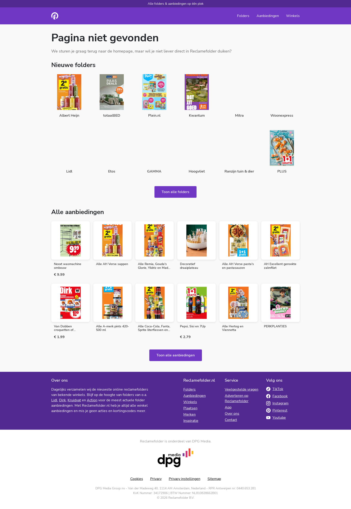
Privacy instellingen (184, 478)
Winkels (293, 15)
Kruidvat (74, 400)
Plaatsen (190, 408)
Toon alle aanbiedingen (175, 355)
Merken (189, 414)
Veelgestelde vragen (241, 389)
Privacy (156, 478)
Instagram (277, 403)
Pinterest (276, 410)
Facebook (277, 396)
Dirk (62, 400)
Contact (231, 419)
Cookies (136, 478)
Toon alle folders (175, 191)
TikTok (274, 389)
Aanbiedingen (268, 15)
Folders (243, 15)
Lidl (54, 400)
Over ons (232, 413)
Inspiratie (190, 420)
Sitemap (214, 478)
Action (92, 400)
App (228, 407)
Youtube (276, 417)
